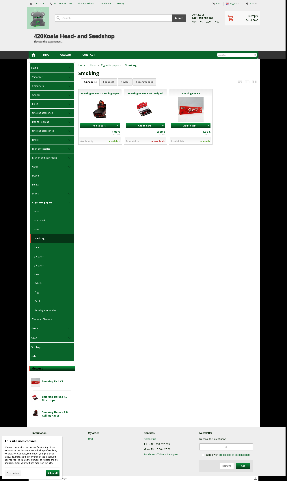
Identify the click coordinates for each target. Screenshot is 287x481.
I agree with (226, 454)
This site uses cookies (20, 441)
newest (125, 81)
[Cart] (242, 18)
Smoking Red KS (52, 381)
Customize (12, 473)
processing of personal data (234, 454)
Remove (226, 466)
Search (178, 18)
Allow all (53, 473)
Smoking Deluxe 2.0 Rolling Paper (55, 413)
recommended (144, 81)
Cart (90, 439)
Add (243, 466)
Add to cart (99, 125)
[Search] (113, 18)
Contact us (150, 439)
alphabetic (90, 81)
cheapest (108, 81)
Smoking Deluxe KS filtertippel (54, 398)
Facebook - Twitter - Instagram (161, 454)
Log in (64, 478)
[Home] (38, 18)
